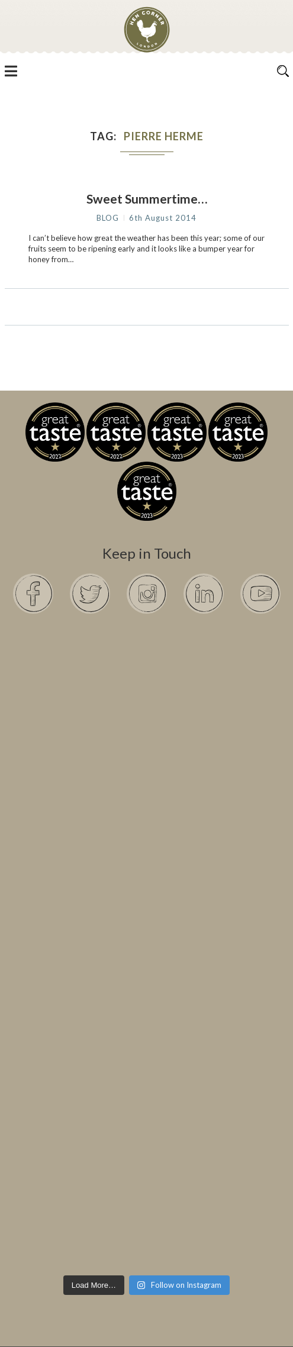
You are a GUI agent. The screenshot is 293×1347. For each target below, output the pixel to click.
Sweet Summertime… (146, 198)
